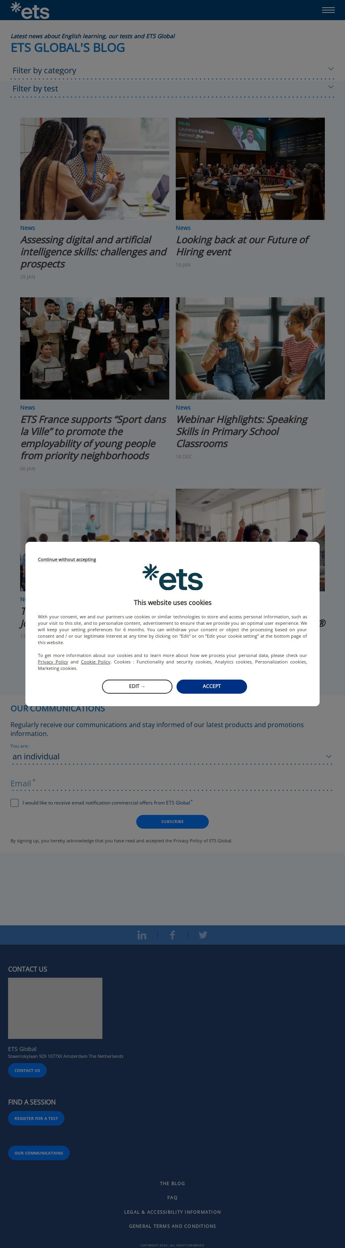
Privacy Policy (53, 662)
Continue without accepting (67, 559)
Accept (212, 686)
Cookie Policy (95, 662)
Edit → (137, 686)
